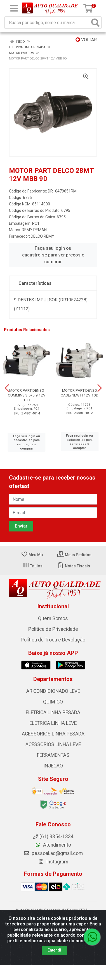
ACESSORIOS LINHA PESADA (53, 734)
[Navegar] (7, 388)
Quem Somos (53, 618)
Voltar (86, 39)
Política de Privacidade (53, 629)
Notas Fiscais (73, 566)
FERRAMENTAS (53, 755)
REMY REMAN (34, 230)
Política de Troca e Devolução (53, 640)
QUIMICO (53, 702)
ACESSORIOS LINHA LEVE (53, 744)
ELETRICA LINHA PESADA (53, 712)
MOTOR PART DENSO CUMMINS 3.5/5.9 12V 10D (27, 395)
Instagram (53, 862)
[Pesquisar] (95, 22)
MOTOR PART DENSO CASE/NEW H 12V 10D (79, 392)
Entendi (54, 950)
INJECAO (53, 766)
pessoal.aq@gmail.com (53, 853)
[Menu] (14, 8)
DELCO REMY (42, 236)
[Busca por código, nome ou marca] (47, 22)
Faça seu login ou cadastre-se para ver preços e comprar (53, 255)
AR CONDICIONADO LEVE (53, 691)
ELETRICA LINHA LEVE (53, 723)
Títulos (32, 566)
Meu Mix (32, 555)
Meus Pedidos (74, 555)
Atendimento (53, 845)
